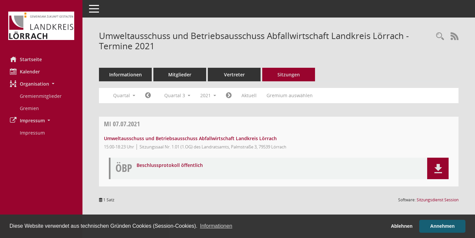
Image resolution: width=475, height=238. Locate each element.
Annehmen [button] (442, 226)
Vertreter (234, 74)
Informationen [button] (216, 226)
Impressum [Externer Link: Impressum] (32, 133)
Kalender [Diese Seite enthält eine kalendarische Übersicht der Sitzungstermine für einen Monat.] (25, 71)
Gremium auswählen (290, 95)
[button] (41, 84)
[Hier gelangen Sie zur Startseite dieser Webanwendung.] (41, 26)
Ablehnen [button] (402, 226)
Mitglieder (179, 74)
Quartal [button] (124, 95)
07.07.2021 (122, 123)
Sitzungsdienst (438, 200)
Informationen (125, 74)
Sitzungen (288, 74)
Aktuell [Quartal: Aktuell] (249, 95)
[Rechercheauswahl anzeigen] (440, 36)
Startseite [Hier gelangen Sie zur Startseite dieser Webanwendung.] (26, 59)
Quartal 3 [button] (177, 95)
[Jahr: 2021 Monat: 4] (148, 95)
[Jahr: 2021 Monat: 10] (229, 95)
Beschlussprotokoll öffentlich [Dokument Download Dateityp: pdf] (170, 165)
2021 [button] (208, 95)
